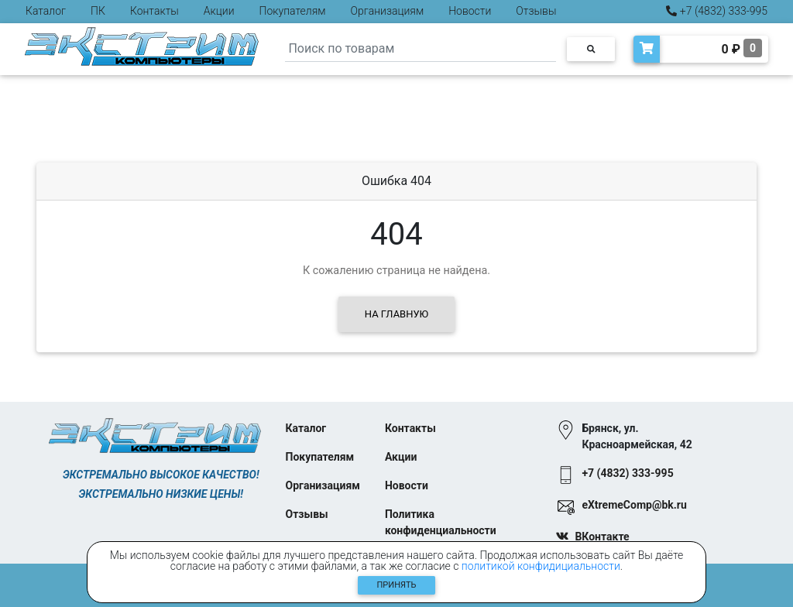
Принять (397, 585)
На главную (396, 314)
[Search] (420, 49)
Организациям (387, 11)
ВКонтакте (602, 536)
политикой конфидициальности (541, 566)
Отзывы (536, 11)
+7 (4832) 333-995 (716, 11)
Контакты (154, 11)
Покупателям (292, 11)
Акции (219, 11)
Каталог (46, 11)
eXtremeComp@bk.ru (634, 505)
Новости (469, 11)
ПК (98, 11)
